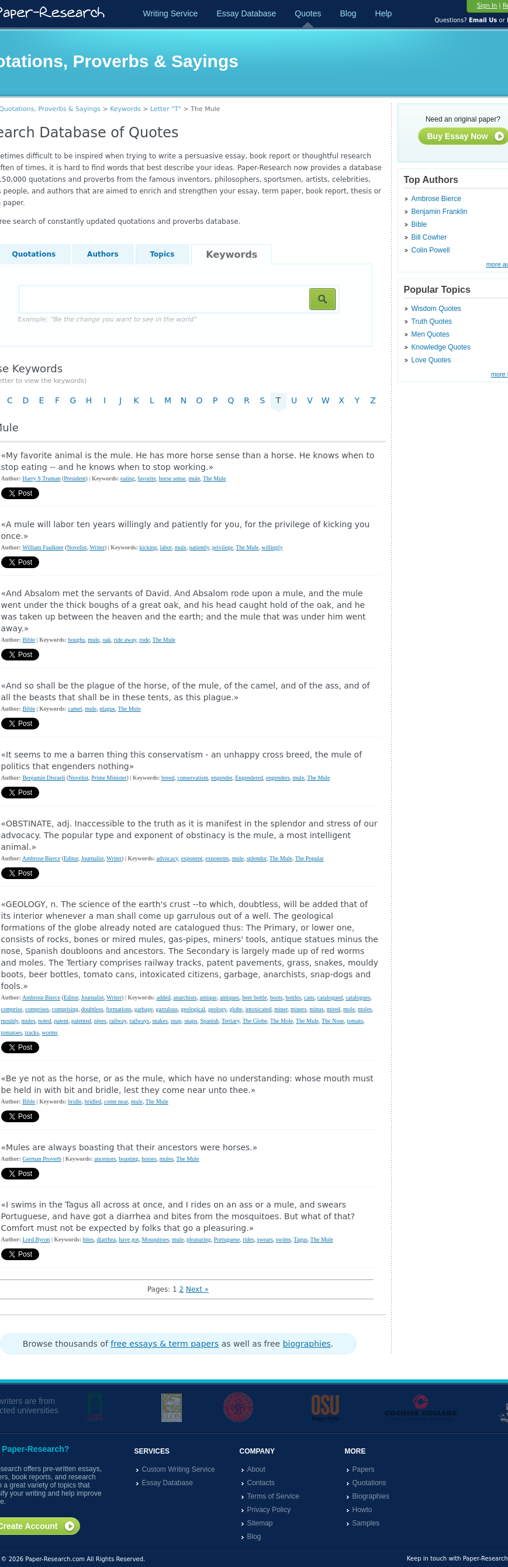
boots (276, 997)
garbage (143, 1009)
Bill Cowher (429, 237)
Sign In (487, 5)
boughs (76, 640)
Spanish (209, 1021)
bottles (293, 997)
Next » (197, 1289)
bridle (74, 1101)
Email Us (483, 20)
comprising (65, 1009)
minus (316, 1009)
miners (298, 1009)
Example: (107, 319)
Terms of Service (273, 1496)
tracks (32, 1032)
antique (207, 997)
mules (28, 1021)
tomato (355, 1021)
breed (167, 777)
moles (365, 1009)
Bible (419, 224)
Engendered (249, 777)
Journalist (92, 858)
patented (81, 1021)
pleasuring (198, 1239)
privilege (222, 547)
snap (176, 1021)
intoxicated (258, 1009)
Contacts (261, 1483)
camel (75, 708)
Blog (348, 13)
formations (118, 1009)
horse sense (172, 478)
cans (309, 997)
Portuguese (227, 1239)
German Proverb (41, 1159)
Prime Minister (108, 777)
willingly (272, 547)
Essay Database (246, 13)
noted (44, 1021)
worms (50, 1032)
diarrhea (106, 1239)
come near (116, 1101)
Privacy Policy (269, 1510)
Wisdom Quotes (436, 309)
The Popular (309, 858)
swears (265, 1239)
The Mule (214, 478)
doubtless (92, 1009)
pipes (100, 1021)
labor (165, 547)
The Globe (255, 1021)
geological (193, 1009)
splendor (257, 858)
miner (281, 1009)
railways (139, 1021)
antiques (229, 997)
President (74, 478)
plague (107, 708)
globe (235, 1009)
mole (349, 1009)
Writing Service (170, 13)
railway (117, 1021)
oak (106, 640)
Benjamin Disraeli (43, 777)
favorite (146, 478)
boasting (129, 1159)
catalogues (357, 997)
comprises (37, 1009)
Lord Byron (36, 1239)
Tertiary (231, 1021)
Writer (97, 547)
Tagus (300, 1239)
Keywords (125, 109)
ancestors (105, 1159)
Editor (71, 858)
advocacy (167, 858)
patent (61, 1021)
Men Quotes (431, 334)
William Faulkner (42, 547)
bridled (93, 1101)
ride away (125, 640)
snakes (160, 1021)
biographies (307, 1343)
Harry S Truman (41, 478)
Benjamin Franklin (440, 211)
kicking (148, 547)
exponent (192, 858)
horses (149, 1159)
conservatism (192, 777)
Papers (364, 1469)
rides (248, 1239)
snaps (190, 1021)
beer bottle (254, 997)
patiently (199, 547)
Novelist (77, 547)
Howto (362, 1510)
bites (88, 1239)
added (164, 997)
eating (127, 478)
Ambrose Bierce (436, 199)
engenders (278, 777)
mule (194, 478)
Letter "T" (165, 109)
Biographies (371, 1496)
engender (221, 777)
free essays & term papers (164, 1343)
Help (383, 13)
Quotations (369, 1483)
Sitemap (260, 1523)
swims (283, 1239)
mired (333, 1009)
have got (129, 1239)
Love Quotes (431, 360)
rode (144, 640)
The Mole (281, 1021)
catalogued (330, 997)
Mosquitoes (155, 1239)
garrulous (166, 1009)
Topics (162, 254)
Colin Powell (431, 250)
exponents (217, 858)
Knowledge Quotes (441, 347)
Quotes (308, 13)
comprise (12, 1009)
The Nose (333, 1021)
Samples (366, 1523)
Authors (102, 254)
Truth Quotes (432, 321)
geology (217, 1009)
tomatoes (11, 1032)
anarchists (184, 997)
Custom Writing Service (178, 1469)
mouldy (10, 1021)
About (256, 1469)
